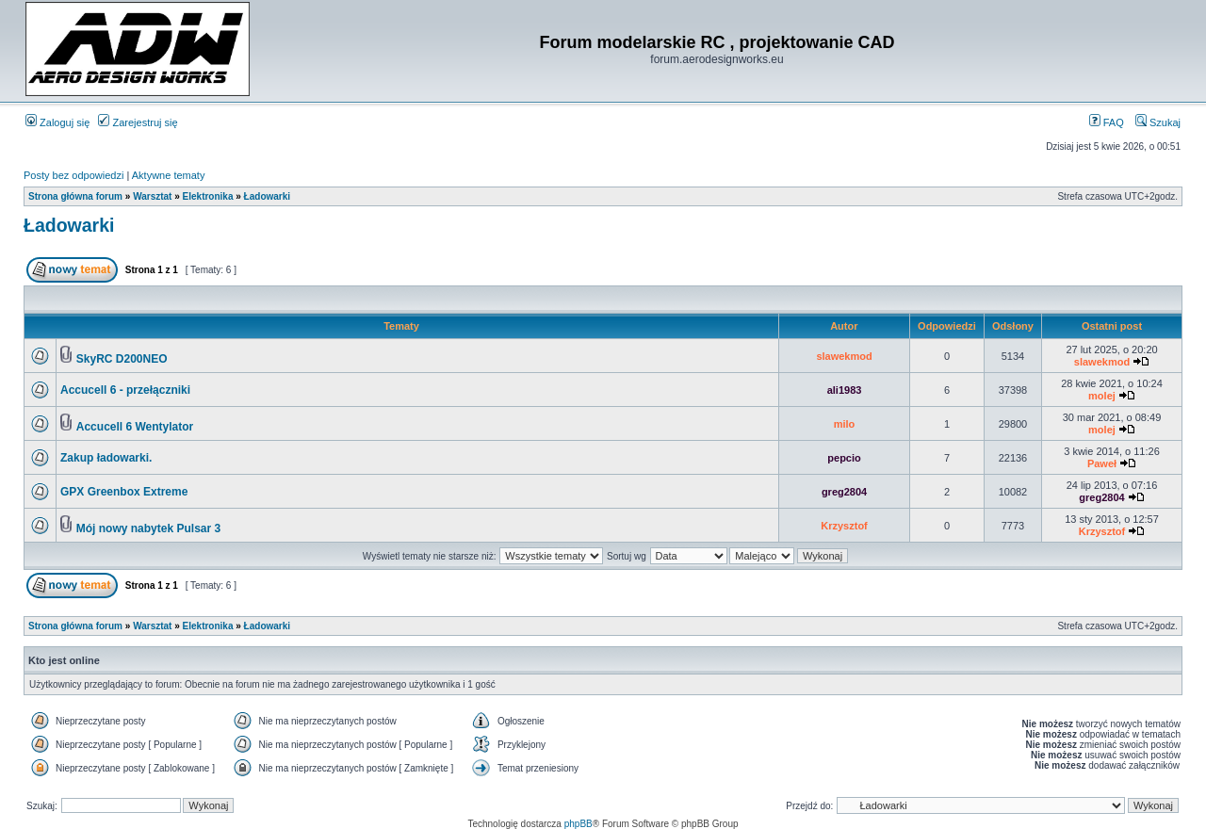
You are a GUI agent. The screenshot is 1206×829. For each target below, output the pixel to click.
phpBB (578, 824)
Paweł (1101, 463)
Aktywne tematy (168, 175)
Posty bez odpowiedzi (73, 175)
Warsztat (152, 196)
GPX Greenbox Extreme (123, 491)
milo (845, 424)
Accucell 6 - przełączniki (125, 390)
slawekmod (844, 356)
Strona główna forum (75, 196)
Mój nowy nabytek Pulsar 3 (148, 528)
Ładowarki (267, 196)
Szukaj (1158, 122)
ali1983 (844, 390)
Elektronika (208, 196)
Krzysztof (844, 525)
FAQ (1106, 122)
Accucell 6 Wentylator (135, 426)
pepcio (843, 457)
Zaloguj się (57, 122)
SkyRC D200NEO (122, 359)
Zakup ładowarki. (106, 457)
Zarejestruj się (137, 122)
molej (1102, 395)
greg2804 (844, 491)
